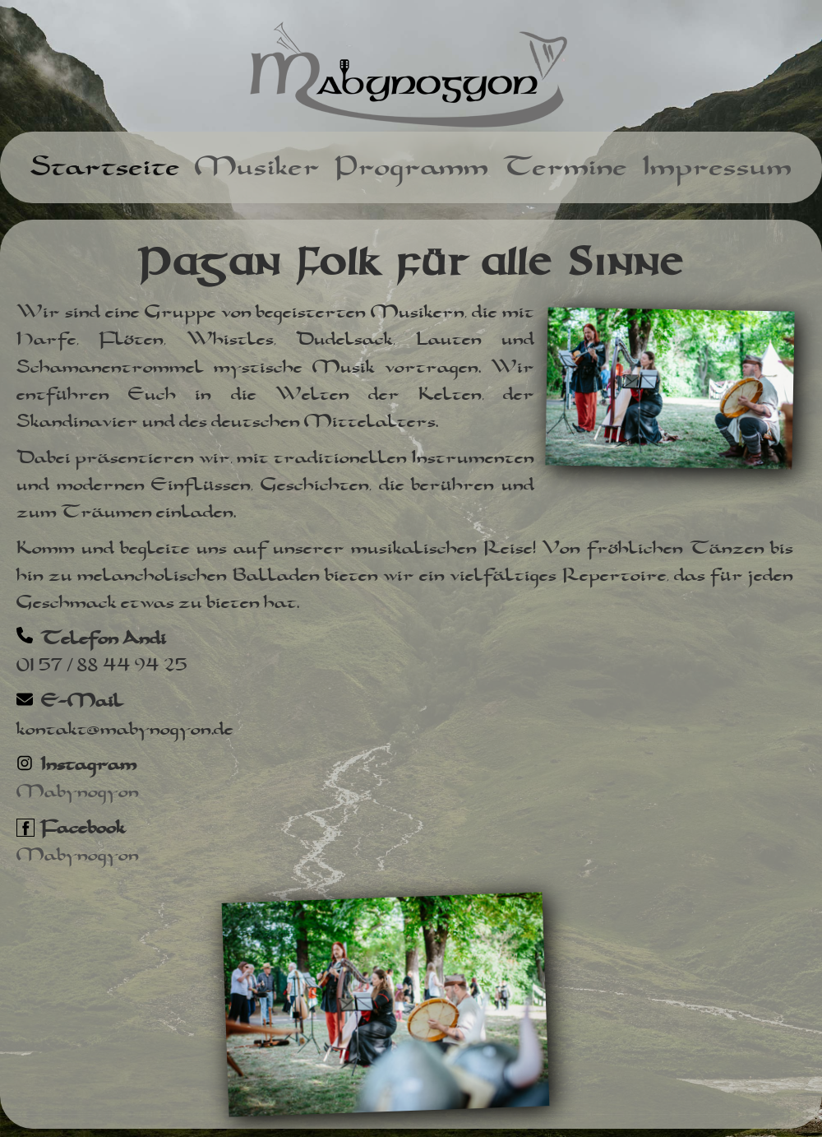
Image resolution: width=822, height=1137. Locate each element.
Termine (565, 167)
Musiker (257, 167)
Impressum (717, 167)
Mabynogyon (77, 792)
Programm (411, 167)
